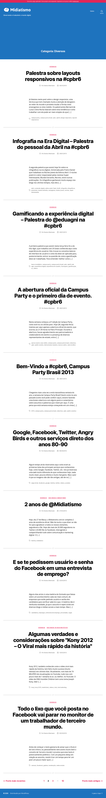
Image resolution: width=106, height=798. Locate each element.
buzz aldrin (44, 343)
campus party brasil (46, 118)
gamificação (72, 266)
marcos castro (62, 345)
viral (55, 687)
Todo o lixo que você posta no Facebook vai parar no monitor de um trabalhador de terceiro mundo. (53, 717)
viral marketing (61, 687)
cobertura (73, 343)
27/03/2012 (63, 511)
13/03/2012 (63, 652)
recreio (67, 190)
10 (63, 781)
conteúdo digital (40, 188)
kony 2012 (38, 687)
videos (35, 268)
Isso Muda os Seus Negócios (57, 627)
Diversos (53, 66)
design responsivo (66, 118)
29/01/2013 (63, 153)
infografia (64, 188)
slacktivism (45, 687)
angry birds (34, 483)
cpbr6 (58, 118)
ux (32, 268)
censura (33, 765)
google (47, 483)
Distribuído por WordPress (19, 793)
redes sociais (60, 765)
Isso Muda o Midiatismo (57, 498)
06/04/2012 (63, 451)
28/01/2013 (63, 308)
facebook (42, 483)
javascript (34, 190)
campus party (35, 118)
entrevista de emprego (53, 612)
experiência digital (40, 266)
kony (32, 687)
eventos (73, 411)
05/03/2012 (63, 733)
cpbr (54, 118)
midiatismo (39, 540)
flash (54, 188)
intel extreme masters (50, 345)
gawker (45, 765)
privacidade (64, 612)
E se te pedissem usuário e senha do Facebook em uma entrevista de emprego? (53, 568)
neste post (76, 1)
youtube (67, 483)
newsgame (51, 190)
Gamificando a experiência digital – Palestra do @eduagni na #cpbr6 (53, 219)
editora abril (49, 188)
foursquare (64, 266)
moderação (52, 765)
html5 (58, 188)
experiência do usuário (53, 266)
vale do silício (71, 345)
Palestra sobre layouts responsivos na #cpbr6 (53, 76)
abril (32, 188)
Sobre (92, 11)
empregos (42, 612)
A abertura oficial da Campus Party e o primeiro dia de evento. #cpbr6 (53, 295)
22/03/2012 (63, 580)
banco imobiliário (36, 264)
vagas (70, 612)
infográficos (71, 188)
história (52, 483)
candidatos (34, 612)
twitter (58, 483)
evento (41, 345)
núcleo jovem (60, 190)
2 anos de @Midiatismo (52, 504)
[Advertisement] (53, 37)
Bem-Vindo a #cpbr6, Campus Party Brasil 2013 (53, 369)
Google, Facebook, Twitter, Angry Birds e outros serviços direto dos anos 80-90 (53, 438)
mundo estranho (43, 190)
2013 (32, 411)
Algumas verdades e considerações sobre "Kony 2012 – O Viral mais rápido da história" (53, 640)
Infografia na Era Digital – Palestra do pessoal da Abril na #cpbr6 (53, 144)
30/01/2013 (63, 85)
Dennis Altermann (49, 85)
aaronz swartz (35, 343)
